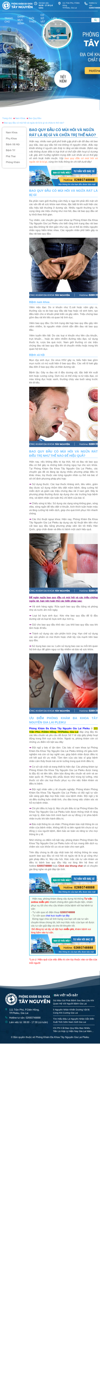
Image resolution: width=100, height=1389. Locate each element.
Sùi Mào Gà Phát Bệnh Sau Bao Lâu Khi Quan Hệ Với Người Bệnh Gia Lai (73, 1002)
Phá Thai (11, 156)
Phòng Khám (13, 162)
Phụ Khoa (11, 138)
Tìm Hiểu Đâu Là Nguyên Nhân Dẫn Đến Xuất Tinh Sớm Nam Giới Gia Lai (73, 1020)
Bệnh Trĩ (10, 150)
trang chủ (9, 20)
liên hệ (54, 20)
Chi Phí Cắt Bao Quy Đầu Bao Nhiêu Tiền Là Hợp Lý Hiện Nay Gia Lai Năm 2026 (72, 1030)
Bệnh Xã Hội (13, 144)
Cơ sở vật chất (44, 20)
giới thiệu (32, 20)
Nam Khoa (11, 132)
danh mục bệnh (21, 20)
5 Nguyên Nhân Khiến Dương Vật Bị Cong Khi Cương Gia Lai (71, 1011)
